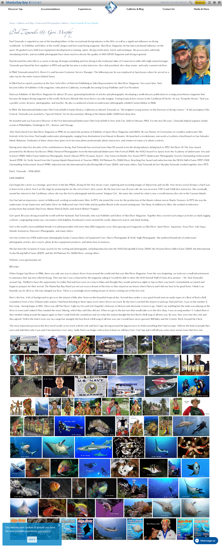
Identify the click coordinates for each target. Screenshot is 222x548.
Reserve (200, 2)
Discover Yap (16, 9)
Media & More (202, 9)
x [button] (59, 525)
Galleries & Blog (136, 9)
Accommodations (51, 9)
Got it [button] (32, 539)
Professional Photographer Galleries (52, 23)
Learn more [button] (44, 531)
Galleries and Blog (25, 23)
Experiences (85, 9)
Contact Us (170, 9)
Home (12, 23)
